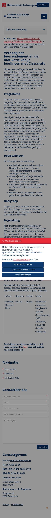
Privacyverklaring (21, 259)
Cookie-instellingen (23, 274)
